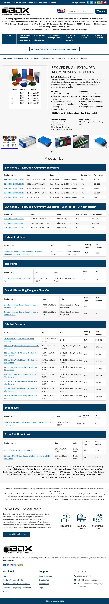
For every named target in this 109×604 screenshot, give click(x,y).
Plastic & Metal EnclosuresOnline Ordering (24, 37)
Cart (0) (101, 11)
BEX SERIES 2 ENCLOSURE (14, 179)
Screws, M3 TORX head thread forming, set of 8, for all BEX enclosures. (27, 457)
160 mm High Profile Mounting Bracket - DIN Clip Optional (21, 354)
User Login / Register (99, 36)
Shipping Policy (45, 580)
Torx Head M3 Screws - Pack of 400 (18, 450)
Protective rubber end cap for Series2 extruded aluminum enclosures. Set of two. (23, 252)
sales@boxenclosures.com (86, 580)
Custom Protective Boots (13, 580)
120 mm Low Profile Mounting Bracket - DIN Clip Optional (21, 389)
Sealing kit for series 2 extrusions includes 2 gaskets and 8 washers (27, 423)
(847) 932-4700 (10, 2)
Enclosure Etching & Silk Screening (39, 37)
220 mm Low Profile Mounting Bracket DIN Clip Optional (20, 375)
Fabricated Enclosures (84, 36)
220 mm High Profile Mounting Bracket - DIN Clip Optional (21, 347)
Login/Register (78, 2)
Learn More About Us (17, 534)
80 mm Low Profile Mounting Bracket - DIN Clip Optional (20, 396)
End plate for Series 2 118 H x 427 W (17, 279)
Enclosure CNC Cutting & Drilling (54, 36)
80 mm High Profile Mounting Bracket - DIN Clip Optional (20, 368)
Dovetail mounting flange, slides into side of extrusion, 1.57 (21, 313)
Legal (41, 587)
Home (9, 35)
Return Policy (44, 584)
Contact (6, 591)
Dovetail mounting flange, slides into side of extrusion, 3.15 (21, 306)
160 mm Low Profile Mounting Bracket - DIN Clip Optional (21, 382)
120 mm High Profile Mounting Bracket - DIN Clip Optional (21, 361)
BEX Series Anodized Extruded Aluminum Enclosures (29, 58)
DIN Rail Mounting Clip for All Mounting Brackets (19, 340)
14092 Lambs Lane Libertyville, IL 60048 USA (88, 585)
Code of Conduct (46, 576)
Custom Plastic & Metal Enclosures (69, 37)
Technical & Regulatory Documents (17, 587)
